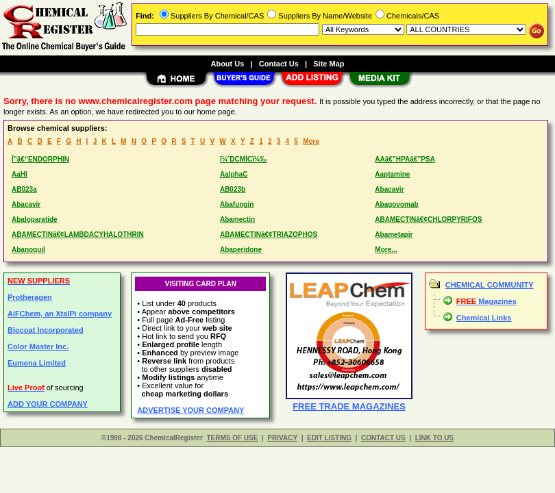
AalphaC (234, 174)
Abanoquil (28, 249)
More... (386, 249)
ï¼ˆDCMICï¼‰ (243, 159)
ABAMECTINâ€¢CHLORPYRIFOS (428, 219)
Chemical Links (484, 318)
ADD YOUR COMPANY (48, 404)
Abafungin (237, 204)
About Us (227, 64)
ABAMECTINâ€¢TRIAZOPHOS (268, 234)
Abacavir (389, 189)
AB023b (232, 189)
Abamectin (237, 219)
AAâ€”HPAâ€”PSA (405, 159)
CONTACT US (383, 438)
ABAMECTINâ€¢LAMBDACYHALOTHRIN (78, 234)
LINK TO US (434, 438)
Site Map (328, 64)
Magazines (486, 301)
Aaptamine (392, 174)
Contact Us (279, 64)
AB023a (24, 189)
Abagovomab (396, 204)
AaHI (19, 174)
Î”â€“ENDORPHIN (40, 159)
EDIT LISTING (329, 438)
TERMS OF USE (232, 438)
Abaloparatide (35, 219)
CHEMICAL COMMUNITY (489, 285)
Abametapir (393, 234)
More (311, 141)
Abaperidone (241, 249)
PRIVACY (282, 438)
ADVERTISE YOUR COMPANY (190, 410)
